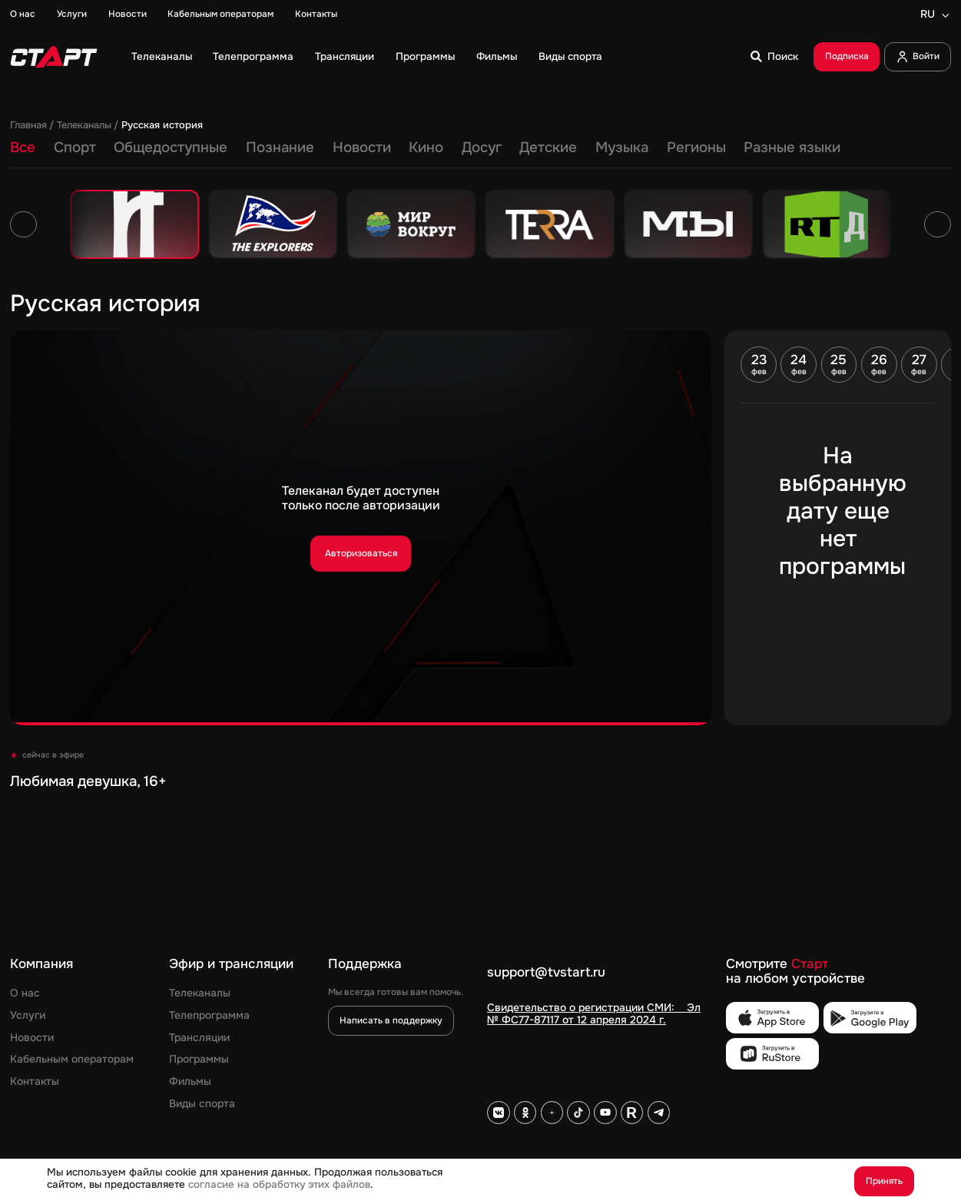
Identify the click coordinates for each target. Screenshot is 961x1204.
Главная (28, 125)
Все (22, 148)
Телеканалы (161, 57)
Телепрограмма (253, 57)
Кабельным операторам (220, 14)
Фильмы (496, 57)
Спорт (75, 148)
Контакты (316, 14)
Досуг (482, 148)
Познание (280, 148)
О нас (22, 14)
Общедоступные (170, 148)
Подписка (847, 56)
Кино (426, 148)
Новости (127, 14)
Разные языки (792, 148)
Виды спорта (570, 57)
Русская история (162, 125)
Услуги (72, 14)
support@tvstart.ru (546, 972)
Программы (425, 57)
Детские (548, 148)
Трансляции (344, 57)
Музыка (621, 148)
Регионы (696, 148)
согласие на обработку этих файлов (279, 1184)
